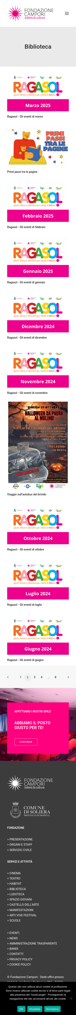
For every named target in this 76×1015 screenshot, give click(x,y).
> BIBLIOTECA (16, 889)
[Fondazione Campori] (30, 13)
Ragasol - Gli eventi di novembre (27, 392)
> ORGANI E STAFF (19, 844)
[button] (67, 13)
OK (21, 1009)
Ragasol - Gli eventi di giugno (25, 660)
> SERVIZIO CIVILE (19, 850)
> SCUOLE (14, 920)
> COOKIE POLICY (19, 964)
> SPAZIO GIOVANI (19, 899)
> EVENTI (13, 933)
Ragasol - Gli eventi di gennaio (26, 282)
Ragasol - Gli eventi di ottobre (25, 549)
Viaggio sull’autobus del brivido (26, 494)
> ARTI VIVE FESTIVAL (22, 915)
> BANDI (12, 949)
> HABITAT (14, 883)
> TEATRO (13, 878)
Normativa (52, 1009)
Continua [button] (26, 742)
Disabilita (34, 1009)
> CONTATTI (15, 954)
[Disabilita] (71, 998)
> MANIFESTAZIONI (20, 910)
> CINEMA (14, 873)
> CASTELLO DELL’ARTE (23, 904)
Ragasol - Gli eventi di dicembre (27, 337)
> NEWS (12, 938)
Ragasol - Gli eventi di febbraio (26, 227)
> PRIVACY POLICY (19, 959)
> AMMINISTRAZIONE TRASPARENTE (32, 943)
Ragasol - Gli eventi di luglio (24, 604)
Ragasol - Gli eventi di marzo (25, 116)
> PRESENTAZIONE (20, 839)
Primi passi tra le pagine (22, 171)
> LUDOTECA (15, 894)
